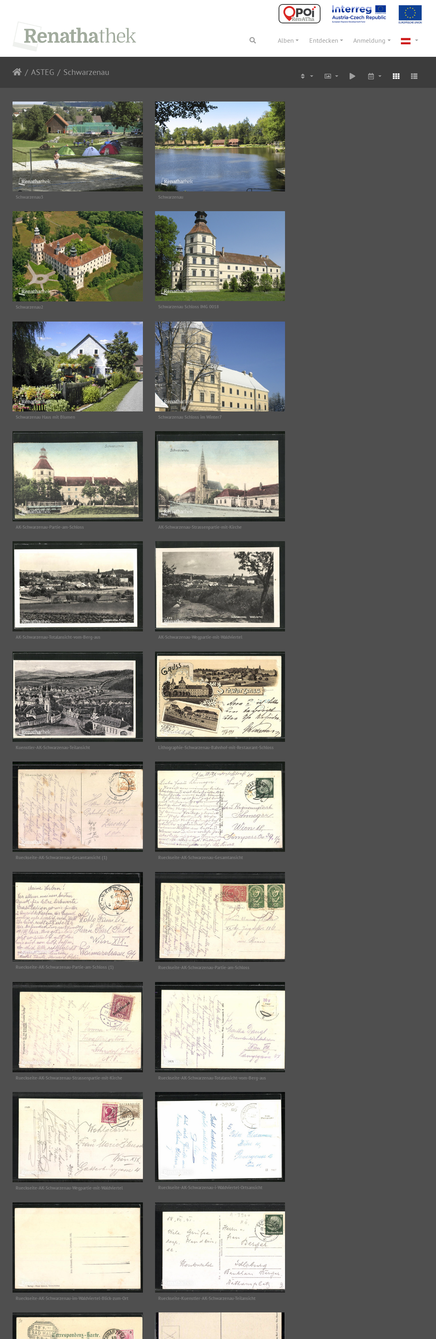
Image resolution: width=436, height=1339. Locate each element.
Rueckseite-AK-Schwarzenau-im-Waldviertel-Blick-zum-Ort (354, 851)
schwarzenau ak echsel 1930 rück (188, 1184)
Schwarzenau (86, 72)
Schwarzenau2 (311, 196)
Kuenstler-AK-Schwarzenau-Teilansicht (194, 523)
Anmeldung (369, 40)
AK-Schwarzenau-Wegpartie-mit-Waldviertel (58, 523)
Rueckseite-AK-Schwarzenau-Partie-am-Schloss (61, 742)
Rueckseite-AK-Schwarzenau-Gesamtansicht (199, 632)
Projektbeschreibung (108, 1328)
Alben (286, 40)
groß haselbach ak (315, 960)
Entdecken (323, 40)
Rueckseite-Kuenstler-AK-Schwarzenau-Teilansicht (64, 960)
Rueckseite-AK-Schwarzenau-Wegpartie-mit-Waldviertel (69, 851)
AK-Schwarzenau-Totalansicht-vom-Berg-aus (340, 414)
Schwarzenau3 (29, 196)
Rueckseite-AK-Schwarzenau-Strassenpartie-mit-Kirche (210, 742)
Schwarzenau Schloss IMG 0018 (46, 305)
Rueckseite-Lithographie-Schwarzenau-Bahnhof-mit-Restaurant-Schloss (207, 963)
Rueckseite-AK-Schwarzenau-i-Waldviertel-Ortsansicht (209, 850)
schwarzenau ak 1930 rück (41, 1074)
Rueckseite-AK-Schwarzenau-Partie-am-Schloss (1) (347, 632)
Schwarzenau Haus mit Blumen (186, 305)
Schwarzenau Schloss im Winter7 (329, 305)
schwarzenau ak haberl (319, 1183)
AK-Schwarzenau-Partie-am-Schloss (50, 414)
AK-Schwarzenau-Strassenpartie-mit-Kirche (198, 414)
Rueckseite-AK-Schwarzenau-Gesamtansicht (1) (61, 632)
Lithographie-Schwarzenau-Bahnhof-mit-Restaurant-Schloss (355, 523)
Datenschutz (58, 1328)
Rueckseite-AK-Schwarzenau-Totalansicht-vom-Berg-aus (352, 742)
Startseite (17, 72)
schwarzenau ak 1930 (177, 1074)
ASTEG (42, 72)
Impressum (21, 1328)
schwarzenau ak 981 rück (322, 1074)
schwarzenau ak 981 (35, 1184)
